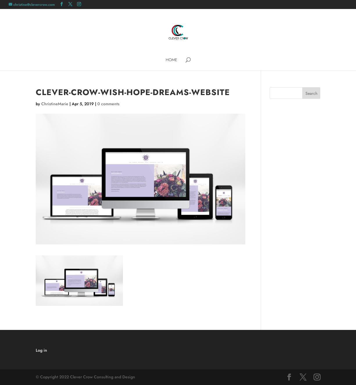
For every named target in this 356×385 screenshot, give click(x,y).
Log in (41, 350)
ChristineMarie (54, 104)
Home (171, 60)
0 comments (108, 104)
